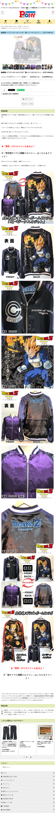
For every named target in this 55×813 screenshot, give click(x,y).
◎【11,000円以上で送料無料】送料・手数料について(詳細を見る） (21, 83)
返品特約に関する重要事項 (9, 94)
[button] (2, 13)
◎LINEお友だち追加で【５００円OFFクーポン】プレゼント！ (19, 85)
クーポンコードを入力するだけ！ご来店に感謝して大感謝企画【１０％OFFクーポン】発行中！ (27, 8)
